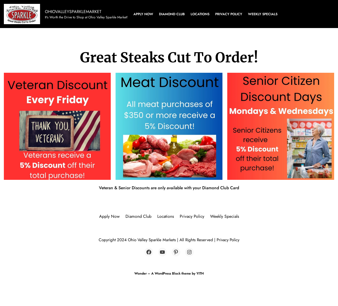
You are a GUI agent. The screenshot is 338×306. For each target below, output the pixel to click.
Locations (200, 14)
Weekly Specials (262, 14)
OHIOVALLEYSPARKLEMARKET (73, 11)
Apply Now (143, 14)
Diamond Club (172, 14)
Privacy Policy (228, 14)
